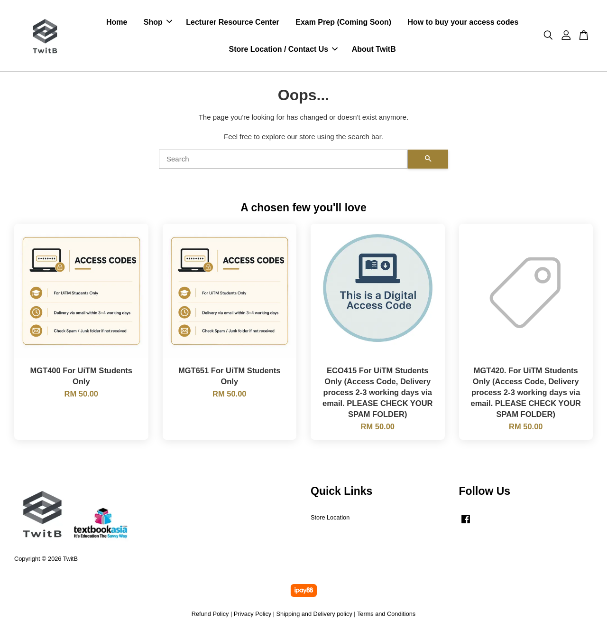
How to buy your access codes (462, 22)
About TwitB (374, 49)
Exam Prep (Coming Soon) (343, 22)
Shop (158, 22)
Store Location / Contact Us (283, 49)
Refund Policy (210, 613)
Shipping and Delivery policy (314, 613)
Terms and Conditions (386, 613)
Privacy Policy (252, 613)
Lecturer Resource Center (232, 22)
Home (116, 22)
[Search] (283, 159)
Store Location (330, 517)
